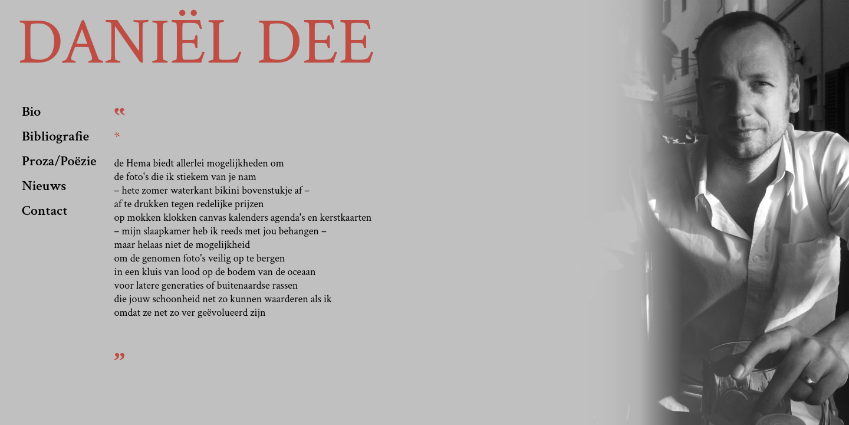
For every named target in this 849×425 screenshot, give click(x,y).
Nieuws (44, 185)
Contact (45, 210)
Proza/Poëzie (59, 161)
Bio (31, 111)
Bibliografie (55, 136)
